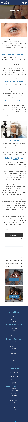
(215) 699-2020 (14, 332)
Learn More (14, 279)
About (14, 316)
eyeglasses (8, 248)
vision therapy (9, 238)
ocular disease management (12, 263)
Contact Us (14, 296)
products (8, 257)
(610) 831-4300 (14, 376)
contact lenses (9, 244)
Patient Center (14, 319)
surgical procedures (10, 254)
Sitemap (21, 419)
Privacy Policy (16, 419)
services (8, 241)
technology (8, 266)
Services (14, 317)
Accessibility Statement (9, 419)
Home (14, 314)
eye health (8, 251)
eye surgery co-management (12, 260)
